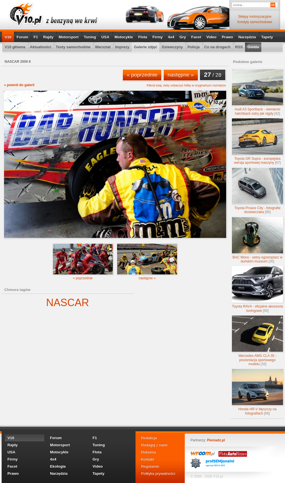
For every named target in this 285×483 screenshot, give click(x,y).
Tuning (90, 37)
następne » (181, 75)
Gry (182, 37)
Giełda (253, 47)
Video (211, 37)
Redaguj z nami (154, 445)
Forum (22, 37)
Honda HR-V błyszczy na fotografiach (257, 392)
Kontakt (147, 459)
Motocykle (124, 37)
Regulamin (150, 466)
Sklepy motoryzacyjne (255, 17)
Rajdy (48, 37)
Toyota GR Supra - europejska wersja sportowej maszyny (257, 141)
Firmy (157, 37)
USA (105, 37)
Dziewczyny (172, 47)
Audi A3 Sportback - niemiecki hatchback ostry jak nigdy (257, 92)
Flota (142, 37)
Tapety (267, 37)
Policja (193, 47)
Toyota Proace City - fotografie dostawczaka (257, 190)
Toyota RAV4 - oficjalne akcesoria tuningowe (257, 289)
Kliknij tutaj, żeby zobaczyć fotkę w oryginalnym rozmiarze (186, 85)
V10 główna (15, 47)
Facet (196, 37)
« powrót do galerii (19, 85)
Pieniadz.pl (216, 440)
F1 (35, 37)
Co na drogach (217, 47)
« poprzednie (142, 75)
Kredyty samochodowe (254, 22)
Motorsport (69, 37)
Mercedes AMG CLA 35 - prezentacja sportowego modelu (257, 340)
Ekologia (58, 466)
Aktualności (40, 47)
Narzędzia (247, 37)
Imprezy (122, 47)
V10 (8, 37)
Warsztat (103, 47)
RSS (239, 47)
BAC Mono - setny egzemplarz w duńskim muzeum (257, 240)
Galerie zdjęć (145, 47)
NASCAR (67, 302)
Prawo (227, 37)
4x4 (171, 37)
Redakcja (149, 438)
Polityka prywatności (158, 473)
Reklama (148, 452)
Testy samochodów (73, 47)
